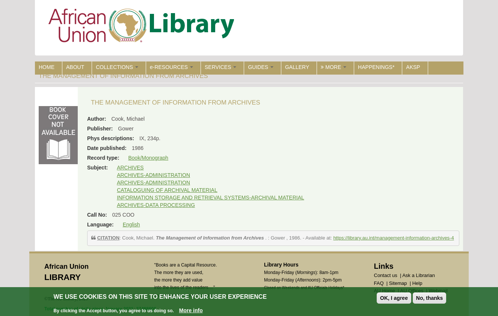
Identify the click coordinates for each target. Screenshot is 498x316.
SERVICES (220, 67)
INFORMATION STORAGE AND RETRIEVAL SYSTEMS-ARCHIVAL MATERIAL (210, 198)
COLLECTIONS (117, 67)
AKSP (413, 67)
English (131, 225)
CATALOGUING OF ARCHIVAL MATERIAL (167, 190)
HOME (46, 67)
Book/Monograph (148, 158)
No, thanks (429, 298)
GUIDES (260, 67)
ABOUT (75, 67)
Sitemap (398, 283)
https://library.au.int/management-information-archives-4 (393, 238)
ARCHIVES (130, 168)
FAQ (379, 283)
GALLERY (297, 67)
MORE (333, 67)
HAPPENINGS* (376, 67)
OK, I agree (394, 298)
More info (191, 310)
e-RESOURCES (171, 67)
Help (417, 283)
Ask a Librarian (418, 275)
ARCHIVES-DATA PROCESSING (156, 205)
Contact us (385, 275)
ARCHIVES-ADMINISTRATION (153, 175)
